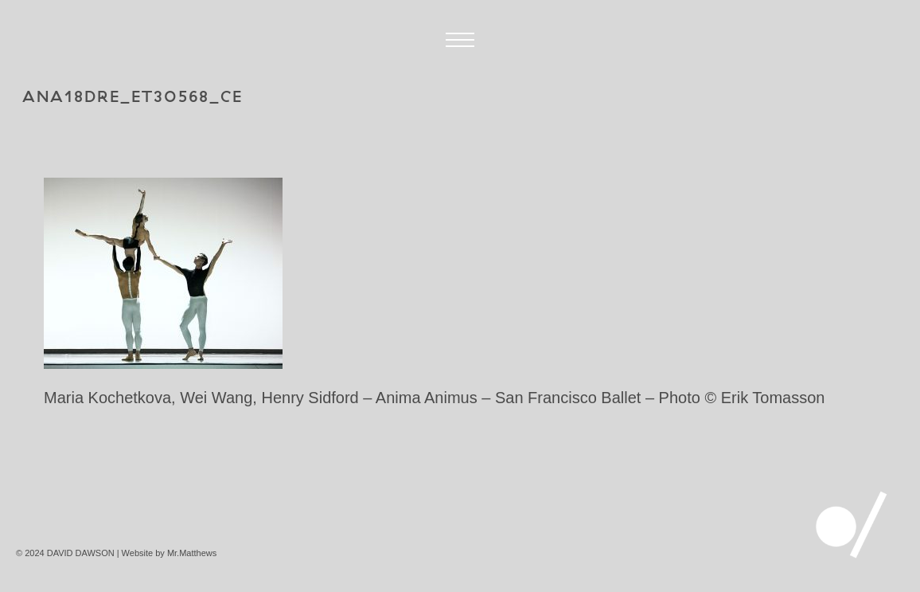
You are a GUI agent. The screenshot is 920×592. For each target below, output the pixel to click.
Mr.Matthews (191, 553)
